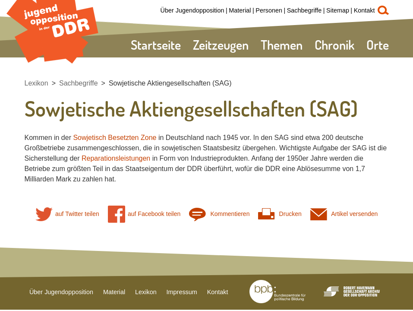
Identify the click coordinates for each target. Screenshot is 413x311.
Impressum (182, 292)
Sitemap (337, 10)
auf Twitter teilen (67, 214)
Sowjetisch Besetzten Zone (114, 137)
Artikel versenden (344, 214)
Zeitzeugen (221, 44)
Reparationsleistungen (116, 158)
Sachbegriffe (304, 10)
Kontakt (364, 10)
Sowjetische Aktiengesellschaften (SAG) (170, 83)
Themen (282, 44)
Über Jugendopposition (192, 10)
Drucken (279, 214)
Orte (377, 44)
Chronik (334, 44)
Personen (268, 10)
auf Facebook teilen (144, 214)
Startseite (156, 44)
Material (240, 10)
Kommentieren (219, 214)
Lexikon (36, 83)
